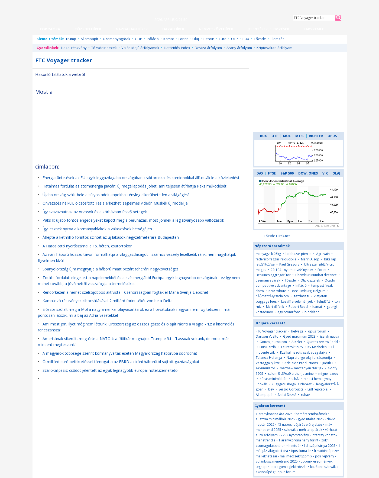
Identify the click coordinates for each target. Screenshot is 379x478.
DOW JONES (308, 173)
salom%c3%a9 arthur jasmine (291, 373)
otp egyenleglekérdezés (288, 466)
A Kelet (296, 342)
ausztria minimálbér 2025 (275, 419)
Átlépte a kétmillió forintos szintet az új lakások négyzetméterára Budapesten (111, 237)
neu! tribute (277, 291)
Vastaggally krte (268, 363)
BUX (245, 38)
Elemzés (277, 38)
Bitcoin (208, 38)
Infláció (153, 38)
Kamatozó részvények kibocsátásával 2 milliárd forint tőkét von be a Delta (108, 300)
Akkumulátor (265, 368)
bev (271, 389)
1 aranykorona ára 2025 (274, 414)
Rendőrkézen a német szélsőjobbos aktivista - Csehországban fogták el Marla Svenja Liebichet (125, 292)
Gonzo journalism (273, 342)
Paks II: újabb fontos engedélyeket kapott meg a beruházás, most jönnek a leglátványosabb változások (133, 220)
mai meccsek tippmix (296, 456)
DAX (260, 173)
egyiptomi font (288, 312)
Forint (183, 38)
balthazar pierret (299, 253)
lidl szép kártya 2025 (319, 445)
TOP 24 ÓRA (50, 29)
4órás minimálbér (273, 378)
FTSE (272, 173)
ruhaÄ (307, 394)
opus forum (317, 331)
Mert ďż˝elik (275, 306)
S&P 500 (287, 173)
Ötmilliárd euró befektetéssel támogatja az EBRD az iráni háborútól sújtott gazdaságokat (121, 361)
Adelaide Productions (301, 363)
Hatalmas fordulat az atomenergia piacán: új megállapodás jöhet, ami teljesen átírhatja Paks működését (134, 186)
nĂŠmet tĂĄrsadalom (272, 296)
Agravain (323, 253)
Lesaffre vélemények (297, 301)
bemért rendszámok (311, 414)
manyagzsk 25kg (268, 253)
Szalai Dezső (286, 394)
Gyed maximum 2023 (299, 336)
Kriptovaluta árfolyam (274, 47)
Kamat (168, 38)
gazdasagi (301, 296)
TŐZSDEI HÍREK (88, 29)
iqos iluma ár (301, 450)
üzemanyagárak (268, 280)
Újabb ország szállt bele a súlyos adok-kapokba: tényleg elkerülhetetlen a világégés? (116, 194)
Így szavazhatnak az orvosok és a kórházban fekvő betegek (95, 211)
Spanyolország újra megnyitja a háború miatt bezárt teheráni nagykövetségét (110, 269)
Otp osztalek (310, 280)
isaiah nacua (329, 336)
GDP (138, 38)
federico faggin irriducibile (276, 259)
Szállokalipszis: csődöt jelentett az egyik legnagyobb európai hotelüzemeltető (110, 370)
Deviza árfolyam (208, 47)
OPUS (332, 136)
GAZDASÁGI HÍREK (132, 29)
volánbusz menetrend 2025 (277, 461)
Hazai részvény (74, 47)
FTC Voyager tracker (271, 331)
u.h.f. (295, 378)
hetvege (297, 331)
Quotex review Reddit (323, 342)
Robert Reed (298, 306)
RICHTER (316, 136)
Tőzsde (260, 38)
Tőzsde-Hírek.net (277, 236)
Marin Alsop (310, 259)
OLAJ (336, 173)
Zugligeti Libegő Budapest (291, 384)
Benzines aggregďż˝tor (273, 275)
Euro (222, 38)
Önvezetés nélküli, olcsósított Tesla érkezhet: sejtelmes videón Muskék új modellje (115, 203)
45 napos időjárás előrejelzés (299, 424)
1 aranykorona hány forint (298, 440)
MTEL (299, 136)
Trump (71, 38)
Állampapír (89, 38)
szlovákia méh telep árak (303, 429)
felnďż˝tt (323, 301)
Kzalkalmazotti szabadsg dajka (303, 352)
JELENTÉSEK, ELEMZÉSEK (268, 29)
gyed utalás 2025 (311, 419)
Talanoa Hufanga (269, 357)
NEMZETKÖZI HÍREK (216, 29)
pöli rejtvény (324, 456)
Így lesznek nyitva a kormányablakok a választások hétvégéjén (97, 228)
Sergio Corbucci (290, 389)
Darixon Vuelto (267, 336)
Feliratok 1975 (292, 347)
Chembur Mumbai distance (316, 275)
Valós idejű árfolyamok (140, 47)
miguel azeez (328, 373)
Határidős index (177, 47)
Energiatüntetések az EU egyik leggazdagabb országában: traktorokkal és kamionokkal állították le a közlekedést (141, 177)
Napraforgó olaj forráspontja (309, 357)
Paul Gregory (289, 264)
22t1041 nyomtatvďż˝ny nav (292, 269)
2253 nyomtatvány (295, 435)
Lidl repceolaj (317, 389)
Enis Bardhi (268, 347)
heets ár (295, 445)
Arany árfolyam (239, 47)
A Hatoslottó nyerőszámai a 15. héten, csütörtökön (87, 245)
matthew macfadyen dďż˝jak (301, 368)
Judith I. (327, 363)
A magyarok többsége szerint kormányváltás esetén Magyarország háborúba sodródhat (120, 353)
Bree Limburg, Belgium (308, 291)
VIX (325, 173)
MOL (287, 136)
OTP (234, 38)
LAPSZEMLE (314, 29)
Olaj (195, 38)
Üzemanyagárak (116, 38)
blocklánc (312, 312)
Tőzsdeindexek (104, 47)
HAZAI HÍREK (173, 29)
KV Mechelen (317, 347)
